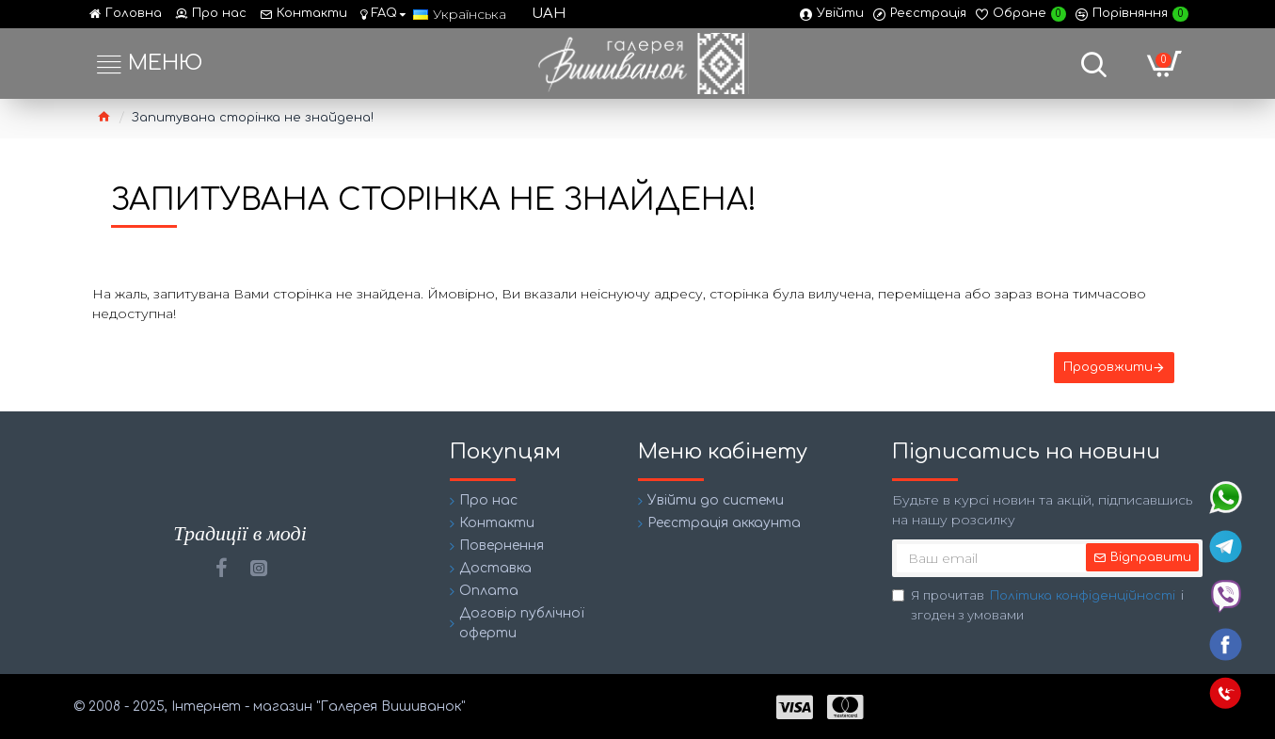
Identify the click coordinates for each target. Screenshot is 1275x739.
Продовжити (1108, 367)
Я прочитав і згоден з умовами (1038, 604)
